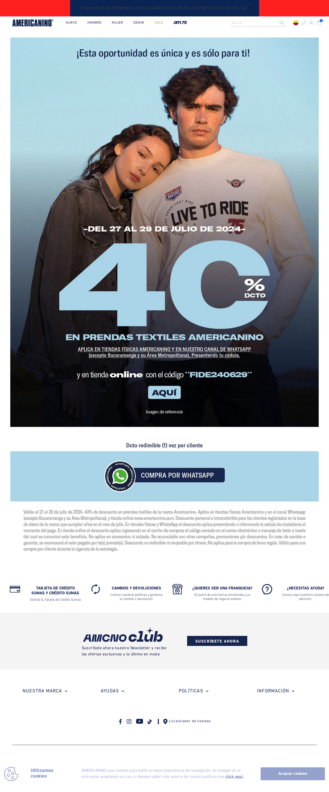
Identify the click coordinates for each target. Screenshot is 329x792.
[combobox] (259, 22)
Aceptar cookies (292, 774)
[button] (303, 23)
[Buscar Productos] (286, 22)
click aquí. (234, 777)
